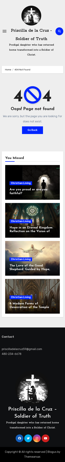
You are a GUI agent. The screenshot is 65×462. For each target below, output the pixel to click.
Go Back (32, 130)
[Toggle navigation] (4, 31)
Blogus (52, 452)
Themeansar (32, 456)
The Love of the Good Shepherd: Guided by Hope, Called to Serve (30, 269)
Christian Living (21, 183)
